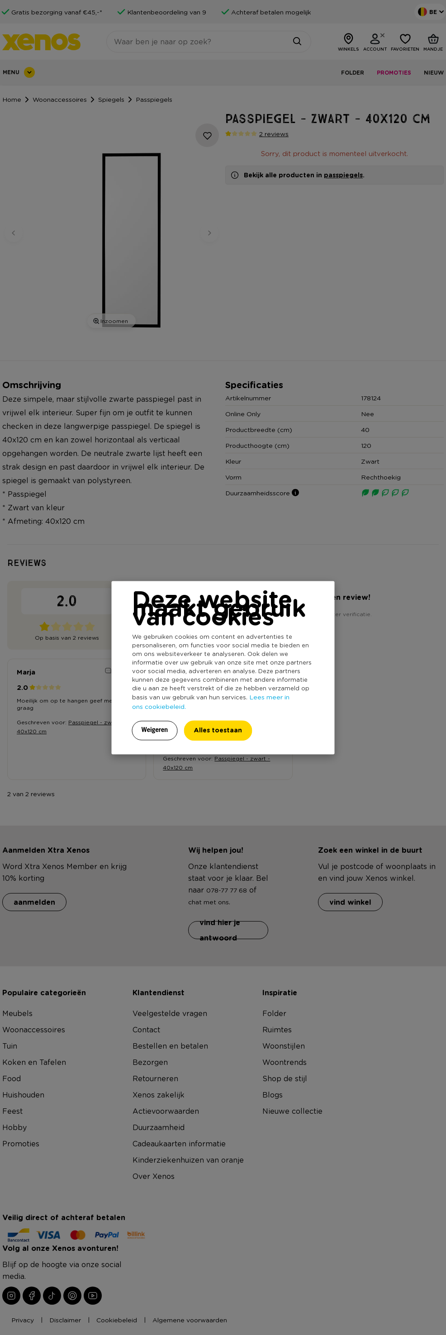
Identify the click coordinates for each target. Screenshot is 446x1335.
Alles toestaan (218, 730)
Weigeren (155, 729)
